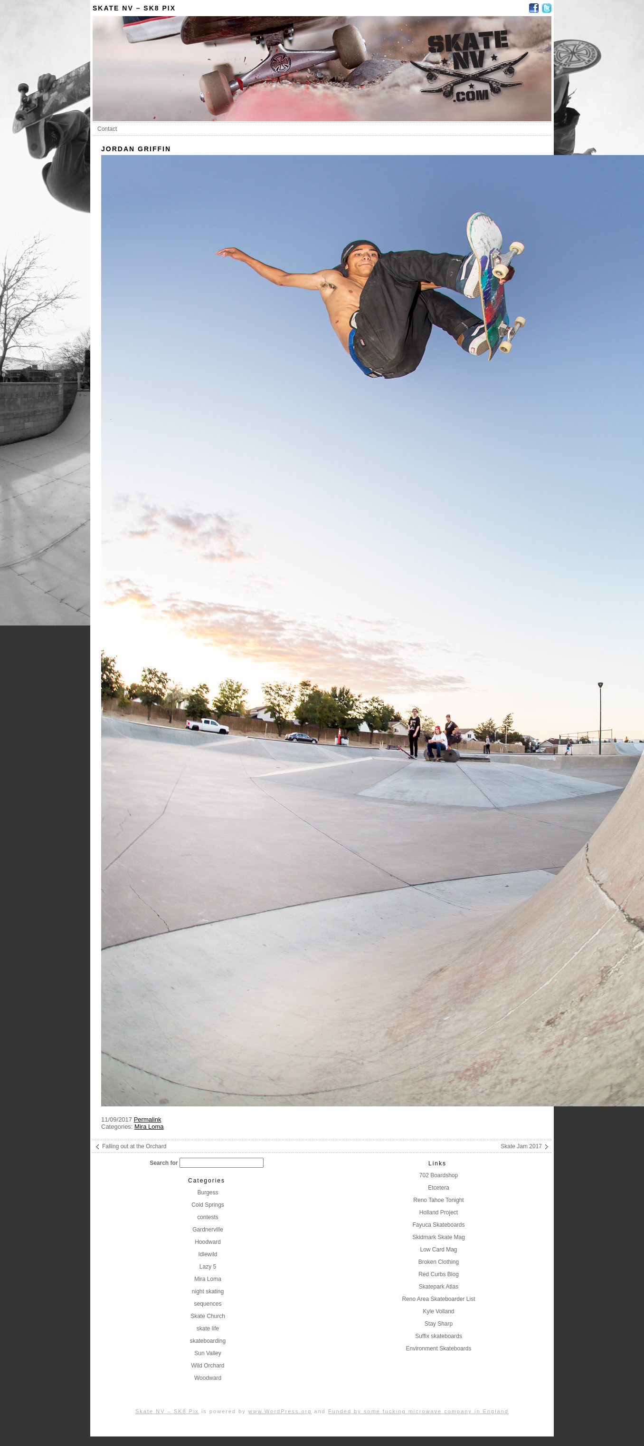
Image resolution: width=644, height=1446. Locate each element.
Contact (107, 129)
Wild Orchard (207, 1365)
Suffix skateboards (438, 1336)
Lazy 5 (207, 1266)
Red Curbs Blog (438, 1274)
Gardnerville (207, 1229)
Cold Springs (207, 1205)
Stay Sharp (439, 1323)
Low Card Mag (438, 1249)
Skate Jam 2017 (521, 1146)
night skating (208, 1291)
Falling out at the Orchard (134, 1146)
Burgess (207, 1192)
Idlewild (207, 1254)
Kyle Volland (438, 1311)
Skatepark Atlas (438, 1286)
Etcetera (438, 1187)
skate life (208, 1328)
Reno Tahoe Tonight (438, 1200)
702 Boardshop (438, 1175)
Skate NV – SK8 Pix (134, 8)
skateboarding (208, 1341)
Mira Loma (148, 1126)
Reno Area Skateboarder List (438, 1299)
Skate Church (207, 1316)
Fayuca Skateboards (438, 1224)
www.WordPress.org (280, 1411)
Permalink (147, 1119)
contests (207, 1217)
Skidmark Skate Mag (438, 1237)
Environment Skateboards (438, 1348)
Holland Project (438, 1212)
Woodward (207, 1378)
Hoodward (208, 1242)
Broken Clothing (438, 1262)
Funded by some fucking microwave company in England (418, 1411)
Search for (164, 1163)
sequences (207, 1303)
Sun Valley (207, 1353)
